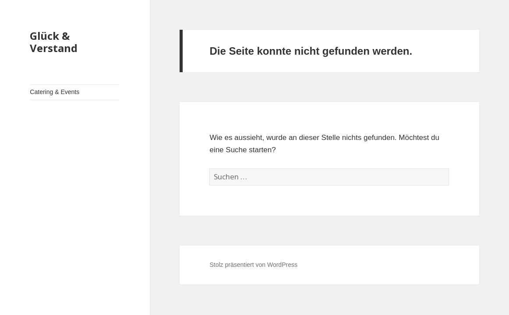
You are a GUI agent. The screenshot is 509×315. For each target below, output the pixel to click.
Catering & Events (54, 91)
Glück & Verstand (54, 41)
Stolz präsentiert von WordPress (253, 264)
